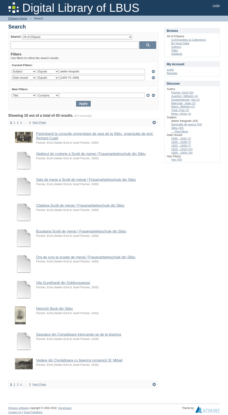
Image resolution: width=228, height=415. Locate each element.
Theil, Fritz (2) (180, 110)
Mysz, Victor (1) (181, 113)
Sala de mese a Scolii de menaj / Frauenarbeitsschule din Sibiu (86, 180)
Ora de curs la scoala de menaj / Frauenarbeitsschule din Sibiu (85, 257)
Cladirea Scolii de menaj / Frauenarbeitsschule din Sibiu (80, 205)
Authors (176, 47)
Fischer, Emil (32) (182, 92)
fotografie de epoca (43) (186, 124)
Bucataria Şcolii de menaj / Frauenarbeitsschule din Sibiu (81, 231)
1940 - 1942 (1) (181, 138)
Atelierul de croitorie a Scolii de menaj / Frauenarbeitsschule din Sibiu (91, 154)
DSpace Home (17, 18)
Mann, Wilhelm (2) (183, 106)
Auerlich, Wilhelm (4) (184, 96)
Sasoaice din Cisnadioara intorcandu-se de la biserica (78, 334)
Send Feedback (33, 412)
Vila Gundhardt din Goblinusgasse (63, 283)
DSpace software (18, 408)
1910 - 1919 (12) (182, 149)
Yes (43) (176, 159)
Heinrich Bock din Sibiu (54, 309)
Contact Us (15, 412)
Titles (174, 50)
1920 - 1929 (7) (181, 145)
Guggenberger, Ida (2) (185, 99)
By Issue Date (180, 43)
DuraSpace (64, 408)
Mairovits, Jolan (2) (183, 103)
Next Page (39, 122)
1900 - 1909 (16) (182, 152)
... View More (179, 131)
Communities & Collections (188, 39)
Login (216, 5)
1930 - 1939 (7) (181, 142)
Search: (16, 36)
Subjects (176, 53)
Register (172, 73)
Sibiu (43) (177, 128)
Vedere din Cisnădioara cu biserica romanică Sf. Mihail (79, 360)
